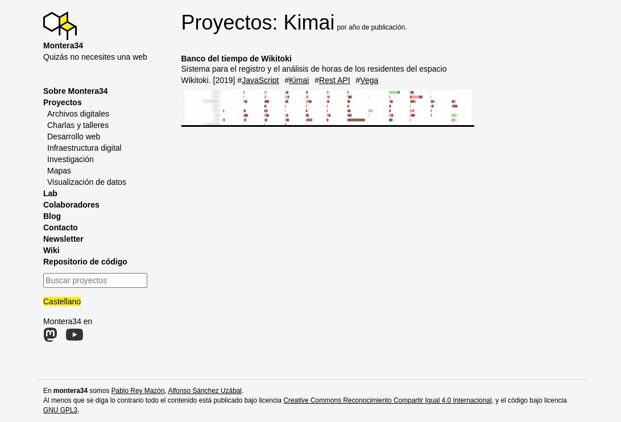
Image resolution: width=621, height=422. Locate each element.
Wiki (51, 250)
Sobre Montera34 (75, 91)
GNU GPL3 (60, 410)
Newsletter (63, 238)
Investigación (70, 159)
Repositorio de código (85, 261)
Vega (369, 80)
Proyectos (62, 102)
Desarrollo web (73, 136)
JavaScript (260, 80)
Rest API (334, 80)
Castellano (62, 301)
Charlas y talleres (78, 125)
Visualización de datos (86, 182)
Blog (52, 216)
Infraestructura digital (84, 147)
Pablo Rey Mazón (138, 391)
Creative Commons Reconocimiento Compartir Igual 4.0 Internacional (387, 400)
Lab (50, 193)
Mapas (59, 170)
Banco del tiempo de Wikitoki (236, 58)
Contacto (60, 227)
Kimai (299, 80)
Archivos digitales (78, 113)
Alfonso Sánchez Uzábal (205, 391)
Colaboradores (71, 204)
